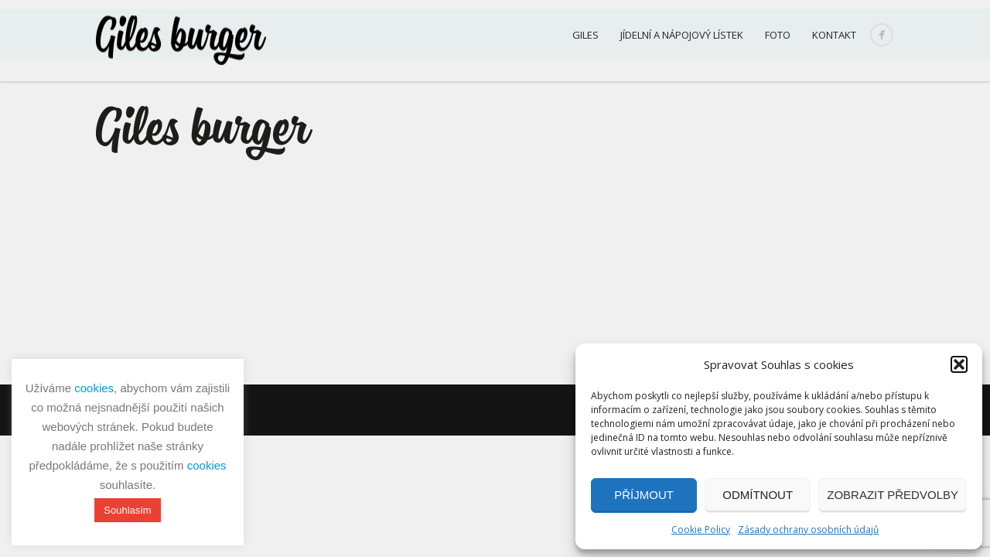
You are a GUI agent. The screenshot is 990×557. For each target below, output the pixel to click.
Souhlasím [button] (127, 510)
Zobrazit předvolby (892, 494)
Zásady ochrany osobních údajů (808, 529)
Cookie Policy (700, 529)
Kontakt (834, 35)
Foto (777, 35)
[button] (959, 364)
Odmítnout (757, 494)
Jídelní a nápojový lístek (681, 35)
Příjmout (644, 494)
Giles (585, 35)
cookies (94, 388)
